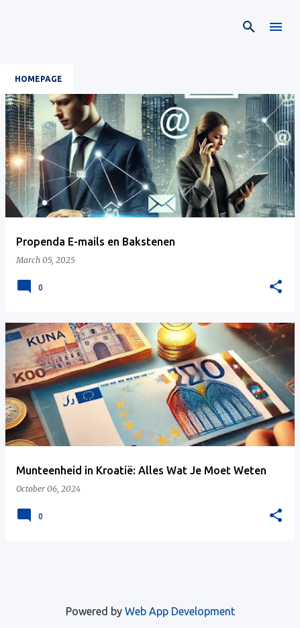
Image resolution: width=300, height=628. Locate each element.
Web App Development (180, 611)
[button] (276, 287)
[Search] (249, 27)
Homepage (38, 78)
